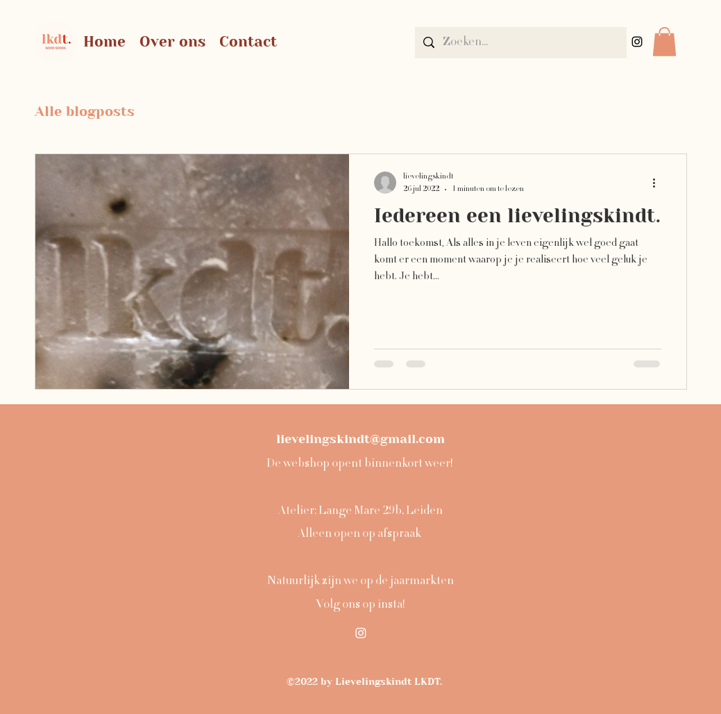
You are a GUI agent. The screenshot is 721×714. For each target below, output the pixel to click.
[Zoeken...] (520, 42)
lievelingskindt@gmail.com (360, 439)
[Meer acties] (659, 182)
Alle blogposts (85, 111)
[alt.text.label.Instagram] (637, 42)
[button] (664, 41)
